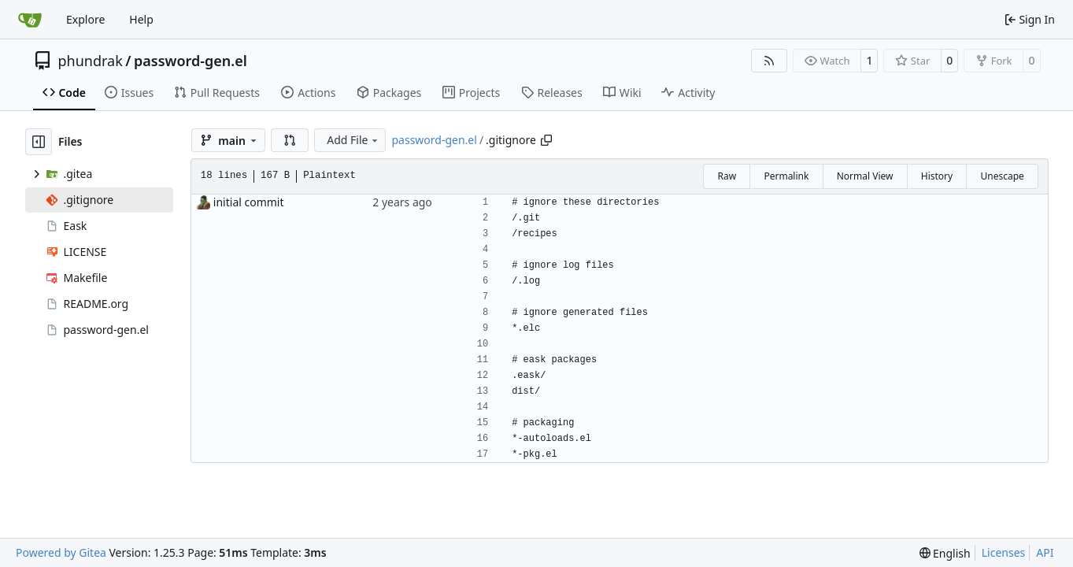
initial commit (248, 202)
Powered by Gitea (61, 552)
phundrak (90, 61)
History (937, 176)
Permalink (786, 176)
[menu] (945, 553)
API (1044, 552)
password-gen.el (190, 61)
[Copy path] (546, 140)
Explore (85, 19)
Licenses (1004, 552)
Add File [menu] (353, 139)
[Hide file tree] (38, 141)
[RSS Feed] (769, 60)
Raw (726, 176)
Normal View (865, 176)
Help (141, 19)
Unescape (1001, 176)
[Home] (30, 20)
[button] (290, 140)
